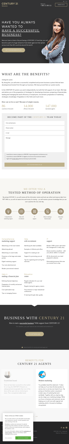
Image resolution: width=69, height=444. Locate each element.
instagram (66, 427)
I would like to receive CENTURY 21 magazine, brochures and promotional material (26, 156)
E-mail (7, 132)
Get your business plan (13, 50)
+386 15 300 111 (46, 5)
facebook (61, 427)
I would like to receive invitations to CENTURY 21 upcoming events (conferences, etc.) (27, 154)
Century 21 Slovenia (10, 5)
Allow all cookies (23, 437)
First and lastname (11, 123)
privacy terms (15, 158)
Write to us (61, 4)
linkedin (63, 427)
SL (63, 1)
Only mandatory (8, 438)
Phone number (9, 127)
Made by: (58, 433)
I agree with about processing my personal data (21, 158)
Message (8, 137)
